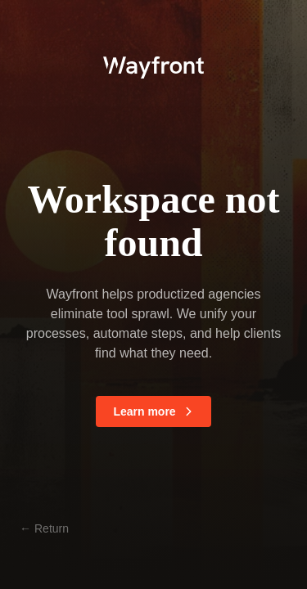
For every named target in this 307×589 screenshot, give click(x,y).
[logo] (153, 65)
